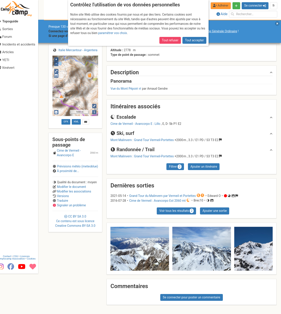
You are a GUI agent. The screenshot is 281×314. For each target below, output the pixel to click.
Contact (13, 297)
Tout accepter (194, 40)
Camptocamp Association (17, 299)
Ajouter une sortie (214, 210)
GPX (65, 121)
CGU (21, 297)
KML (76, 121)
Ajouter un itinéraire (203, 166)
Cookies (36, 299)
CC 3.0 (75, 221)
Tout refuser (170, 40)
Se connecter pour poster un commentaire (191, 297)
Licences (30, 297)
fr (273, 5)
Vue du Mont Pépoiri (124, 88)
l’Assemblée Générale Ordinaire (216, 31)
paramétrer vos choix (112, 33)
